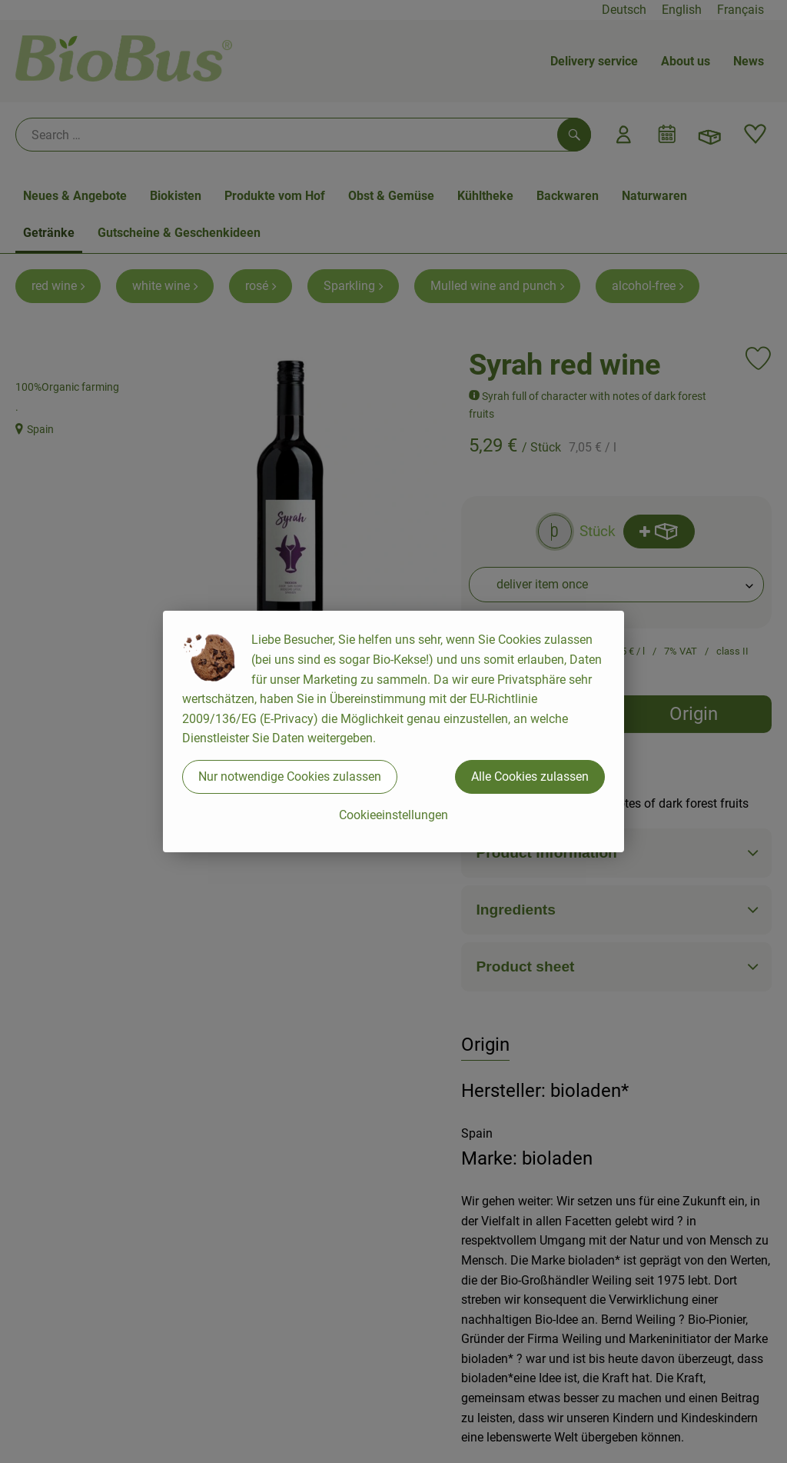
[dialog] (393, 731)
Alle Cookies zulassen (530, 776)
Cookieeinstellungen (393, 815)
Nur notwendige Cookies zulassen (289, 776)
